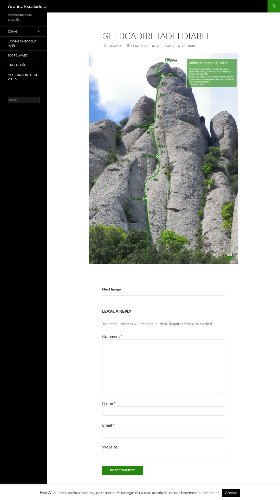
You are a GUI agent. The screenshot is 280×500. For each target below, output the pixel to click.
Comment (112, 336)
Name (108, 403)
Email (108, 424)
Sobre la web (18, 55)
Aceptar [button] (231, 493)
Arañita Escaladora (27, 6)
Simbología (16, 65)
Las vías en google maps (22, 43)
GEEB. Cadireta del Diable (176, 46)
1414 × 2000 (139, 46)
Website (109, 446)
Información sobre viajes (23, 77)
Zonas (12, 31)
